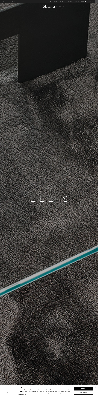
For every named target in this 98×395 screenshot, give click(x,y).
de (5, 1)
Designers (55, 1)
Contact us (77, 1)
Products (6, 6)
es (8, 1)
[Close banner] (95, 377)
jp (12, 1)
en (1, 1)
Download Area (62, 1)
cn (10, 1)
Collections (66, 6)
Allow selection (83, 382)
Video (28, 6)
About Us (73, 6)
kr (14, 1)
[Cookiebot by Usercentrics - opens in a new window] (9, 392)
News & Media (81, 6)
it (3, 1)
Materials (58, 6)
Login (50, 1)
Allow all (83, 378)
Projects (22, 6)
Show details (70, 392)
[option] (49, 199)
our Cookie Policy (22, 381)
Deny (83, 386)
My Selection (93, 1)
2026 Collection (14, 6)
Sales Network (90, 6)
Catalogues (70, 1)
